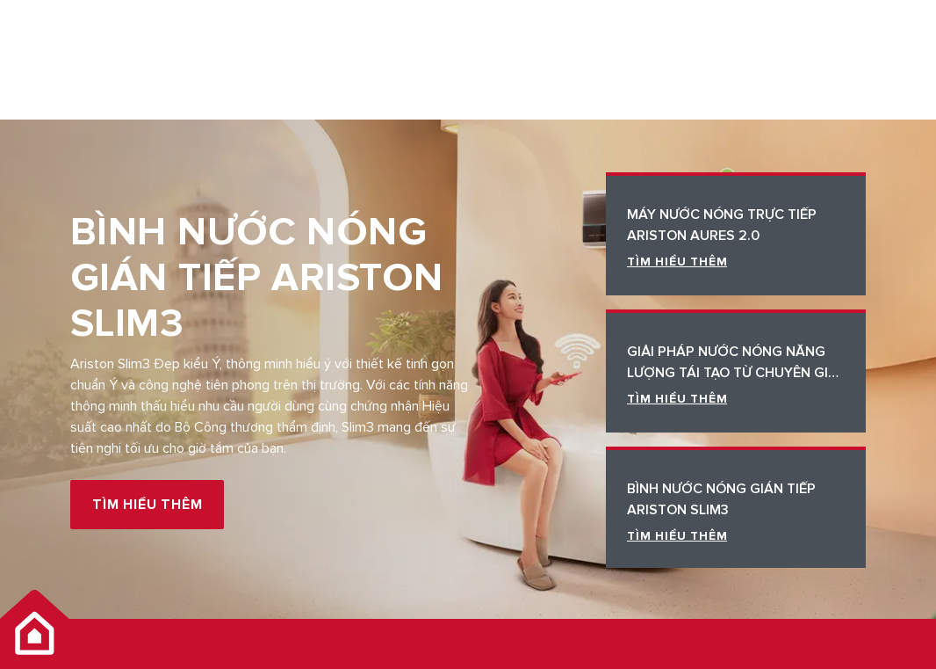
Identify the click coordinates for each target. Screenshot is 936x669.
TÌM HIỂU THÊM (147, 504)
